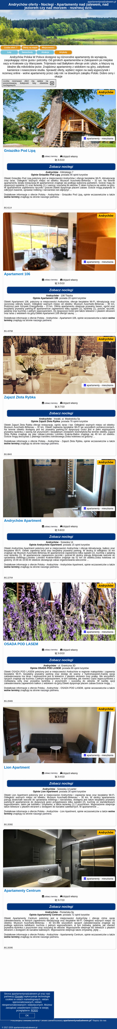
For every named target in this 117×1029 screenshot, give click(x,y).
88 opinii (75, 671)
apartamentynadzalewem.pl (102, 1)
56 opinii (74, 175)
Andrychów (106, 92)
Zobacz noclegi (61, 167)
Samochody (27, 52)
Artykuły (63, 52)
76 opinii (74, 423)
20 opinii (72, 299)
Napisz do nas (99, 1020)
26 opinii (72, 795)
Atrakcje (45, 52)
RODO (34, 1010)
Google (19, 996)
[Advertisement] (58, 990)
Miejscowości (48, 48)
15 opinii (76, 547)
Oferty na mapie (30, 48)
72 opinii (76, 920)
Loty (9, 52)
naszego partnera (49, 197)
